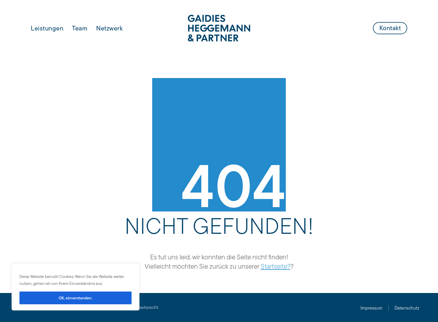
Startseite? (275, 266)
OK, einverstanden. (75, 298)
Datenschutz (406, 308)
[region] (75, 286)
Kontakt (390, 27)
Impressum (371, 308)
